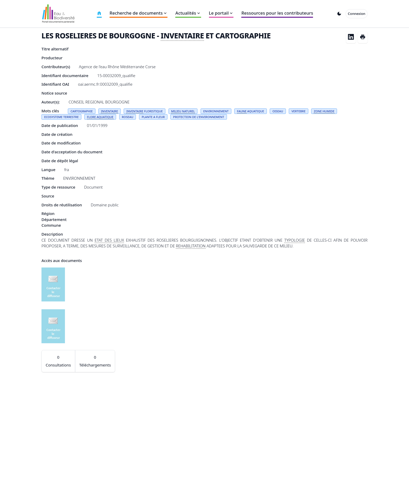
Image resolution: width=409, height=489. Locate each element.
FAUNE (241, 111)
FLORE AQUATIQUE (100, 117)
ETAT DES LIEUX (109, 240)
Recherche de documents (138, 13)
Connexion (356, 13)
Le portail (221, 13)
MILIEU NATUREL (183, 111)
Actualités (188, 13)
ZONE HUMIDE (324, 111)
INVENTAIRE (182, 35)
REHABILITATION (191, 245)
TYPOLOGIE (294, 240)
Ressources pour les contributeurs (277, 13)
